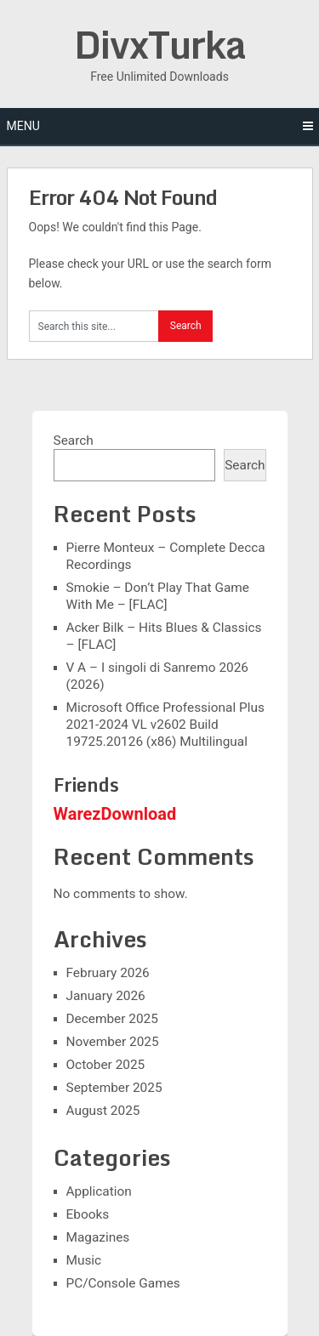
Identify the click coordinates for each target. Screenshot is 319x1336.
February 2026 (108, 973)
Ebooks (88, 1214)
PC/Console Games (123, 1283)
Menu (23, 126)
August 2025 (103, 1110)
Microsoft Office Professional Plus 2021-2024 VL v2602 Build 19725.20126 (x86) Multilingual (165, 724)
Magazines (98, 1237)
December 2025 (112, 1018)
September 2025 (114, 1087)
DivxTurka (160, 44)
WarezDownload (115, 814)
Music (84, 1260)
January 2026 (105, 995)
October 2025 (105, 1064)
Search (74, 440)
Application (99, 1191)
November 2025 (112, 1041)
